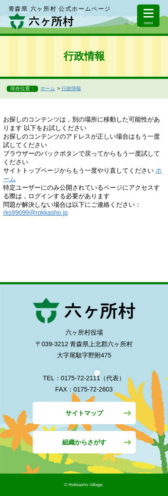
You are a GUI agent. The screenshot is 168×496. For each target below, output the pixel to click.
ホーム (47, 88)
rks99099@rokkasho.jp (35, 212)
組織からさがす (84, 442)
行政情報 (71, 88)
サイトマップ (84, 413)
